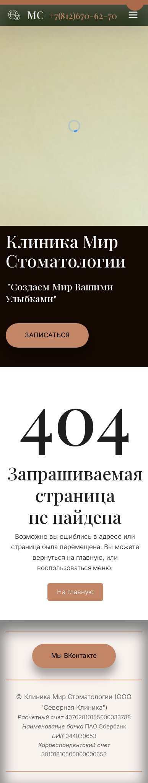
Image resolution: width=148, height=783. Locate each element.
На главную (75, 592)
